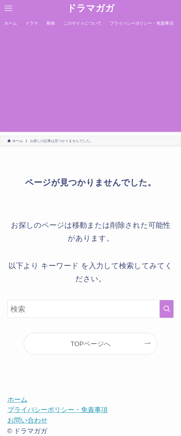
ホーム (17, 399)
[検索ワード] (90, 309)
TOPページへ (90, 344)
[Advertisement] (90, 82)
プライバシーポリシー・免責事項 (57, 409)
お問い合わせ (27, 420)
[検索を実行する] (167, 309)
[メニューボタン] (8, 8)
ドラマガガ (90, 8)
